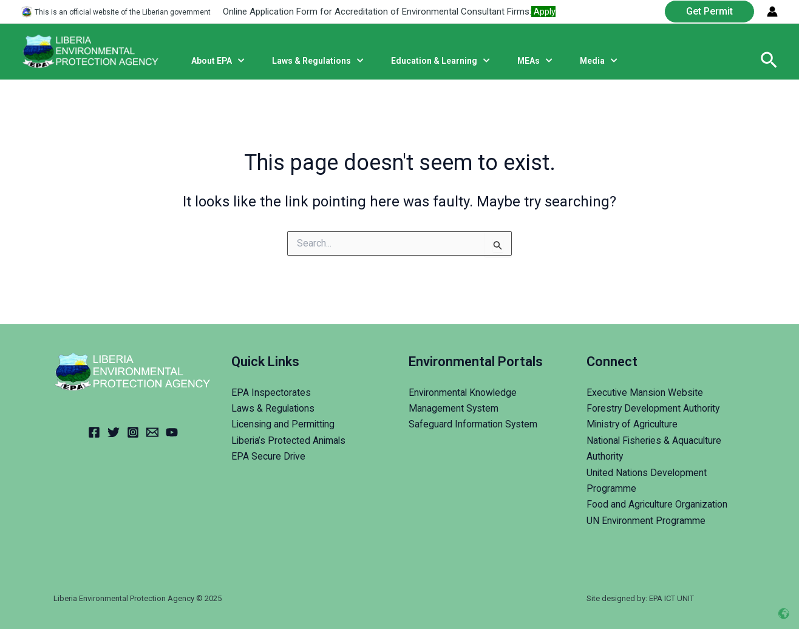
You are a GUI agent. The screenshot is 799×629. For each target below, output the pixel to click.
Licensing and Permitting (284, 424)
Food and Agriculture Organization (658, 504)
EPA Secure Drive (268, 456)
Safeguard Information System (474, 424)
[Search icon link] (769, 61)
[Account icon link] (772, 11)
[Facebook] (94, 432)
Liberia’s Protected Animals (289, 440)
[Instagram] (133, 432)
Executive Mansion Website (645, 392)
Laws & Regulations (273, 408)
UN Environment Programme (646, 520)
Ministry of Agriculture (633, 424)
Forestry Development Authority (654, 408)
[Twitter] (113, 432)
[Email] (152, 432)
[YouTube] (172, 432)
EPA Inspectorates (271, 392)
